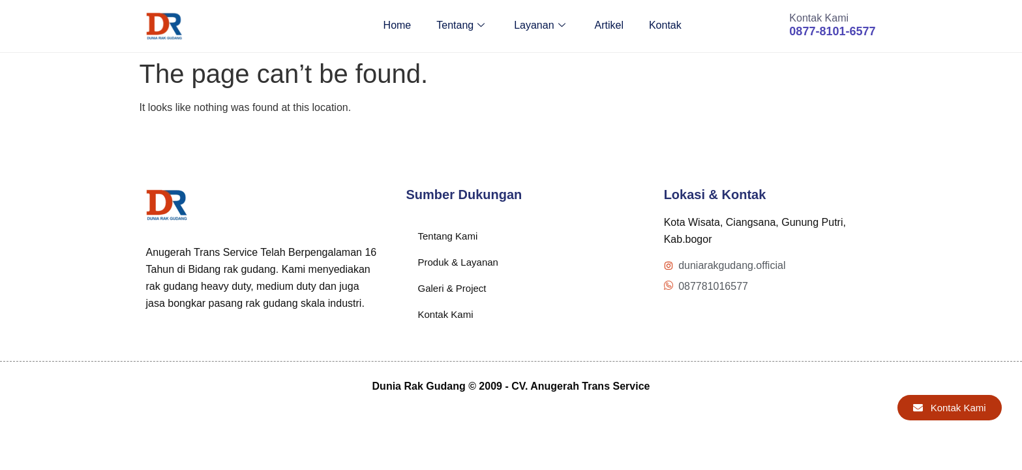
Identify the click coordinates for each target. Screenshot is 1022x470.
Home (394, 25)
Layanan (537, 25)
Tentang (458, 25)
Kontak (664, 25)
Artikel (607, 25)
